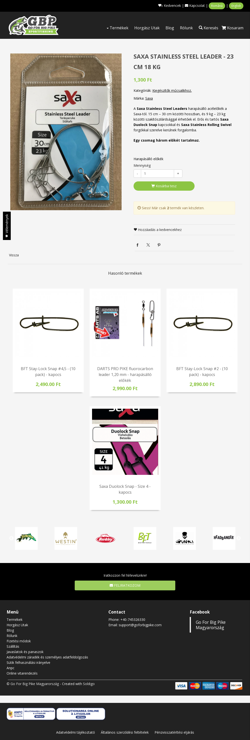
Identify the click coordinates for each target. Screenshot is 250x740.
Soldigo (89, 683)
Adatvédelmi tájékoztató (75, 732)
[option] (66, 131)
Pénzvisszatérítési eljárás (174, 732)
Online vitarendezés (22, 673)
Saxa (149, 98)
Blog (170, 28)
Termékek (117, 28)
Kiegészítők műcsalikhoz (171, 90)
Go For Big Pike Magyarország (211, 624)
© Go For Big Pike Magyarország (33, 683)
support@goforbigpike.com (140, 625)
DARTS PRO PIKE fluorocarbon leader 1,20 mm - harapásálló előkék (125, 374)
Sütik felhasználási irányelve (28, 662)
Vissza (14, 255)
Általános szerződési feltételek (125, 732)
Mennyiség (142, 165)
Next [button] (238, 538)
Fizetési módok (19, 641)
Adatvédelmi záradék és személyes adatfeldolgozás (47, 657)
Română (217, 6)
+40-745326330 (132, 619)
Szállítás (13, 646)
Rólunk (186, 28)
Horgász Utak (147, 28)
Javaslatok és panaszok (25, 651)
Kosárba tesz (164, 186)
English (236, 6)
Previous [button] (11, 538)
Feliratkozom (125, 585)
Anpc (10, 668)
